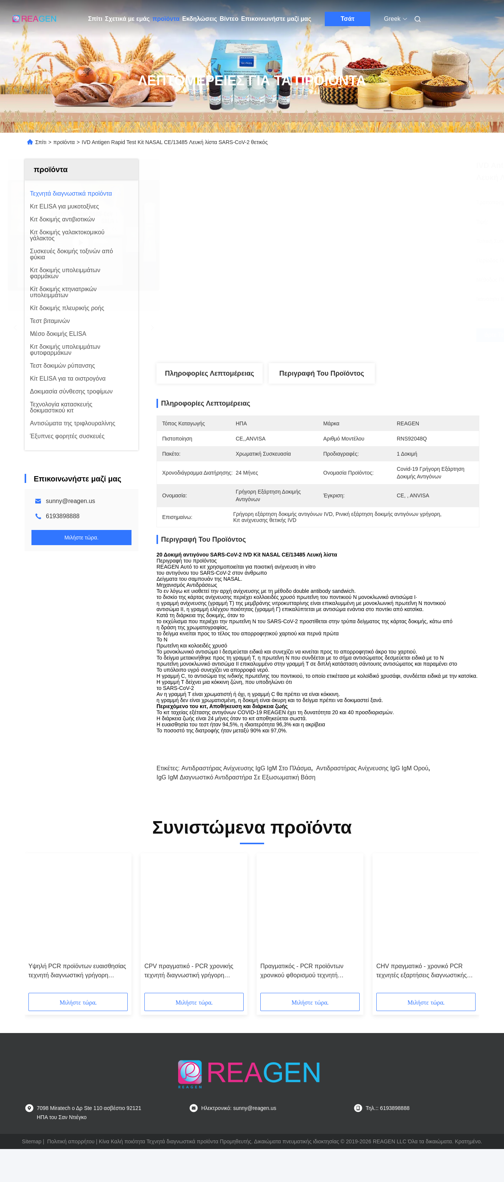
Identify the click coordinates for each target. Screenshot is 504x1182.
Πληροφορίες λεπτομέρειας (209, 373)
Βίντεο (229, 19)
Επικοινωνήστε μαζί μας (276, 19)
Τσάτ (348, 19)
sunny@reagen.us (70, 501)
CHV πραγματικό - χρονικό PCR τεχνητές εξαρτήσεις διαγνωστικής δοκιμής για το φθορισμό (421, 971)
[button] (42, 925)
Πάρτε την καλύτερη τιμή (360, 335)
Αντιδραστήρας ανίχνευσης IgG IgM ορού (372, 768)
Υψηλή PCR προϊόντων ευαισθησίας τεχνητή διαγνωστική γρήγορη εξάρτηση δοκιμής (77, 971)
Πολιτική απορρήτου (71, 1141)
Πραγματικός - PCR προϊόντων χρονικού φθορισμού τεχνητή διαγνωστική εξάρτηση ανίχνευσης (306, 971)
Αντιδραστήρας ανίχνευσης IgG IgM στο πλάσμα (246, 768)
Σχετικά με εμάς (127, 19)
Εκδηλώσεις (199, 19)
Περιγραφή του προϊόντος (321, 373)
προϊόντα (166, 19)
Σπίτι (95, 19)
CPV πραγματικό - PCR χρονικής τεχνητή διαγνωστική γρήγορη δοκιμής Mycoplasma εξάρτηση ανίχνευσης (188, 971)
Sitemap (31, 1141)
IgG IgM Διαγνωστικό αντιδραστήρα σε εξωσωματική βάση (236, 777)
